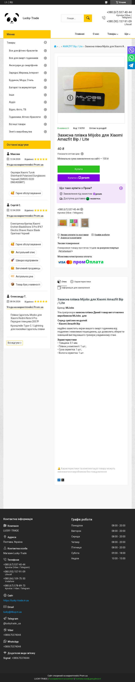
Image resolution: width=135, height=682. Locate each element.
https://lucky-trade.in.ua (16, 600)
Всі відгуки (14, 342)
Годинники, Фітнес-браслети (25, 117)
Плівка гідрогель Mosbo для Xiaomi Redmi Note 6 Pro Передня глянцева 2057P (26, 318)
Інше (11, 94)
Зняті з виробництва (20, 131)
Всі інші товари (17, 124)
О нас (96, 34)
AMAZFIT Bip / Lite (73, 46)
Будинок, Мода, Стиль (21, 80)
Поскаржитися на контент (61, 679)
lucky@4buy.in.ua (12, 612)
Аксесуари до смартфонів (23, 65)
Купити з (78, 177)
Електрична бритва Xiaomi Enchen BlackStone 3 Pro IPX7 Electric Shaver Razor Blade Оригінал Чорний (27, 228)
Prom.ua (84, 676)
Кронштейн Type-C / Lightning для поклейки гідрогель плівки (28, 327)
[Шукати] (88, 18)
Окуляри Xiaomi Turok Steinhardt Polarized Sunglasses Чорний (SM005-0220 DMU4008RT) (28, 177)
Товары (111, 34)
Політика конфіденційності (88, 679)
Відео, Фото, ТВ (17, 109)
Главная (79, 34)
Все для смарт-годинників (23, 58)
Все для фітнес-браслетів (23, 50)
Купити (79, 169)
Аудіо (12, 102)
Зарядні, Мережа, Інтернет (24, 72)
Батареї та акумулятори (22, 87)
